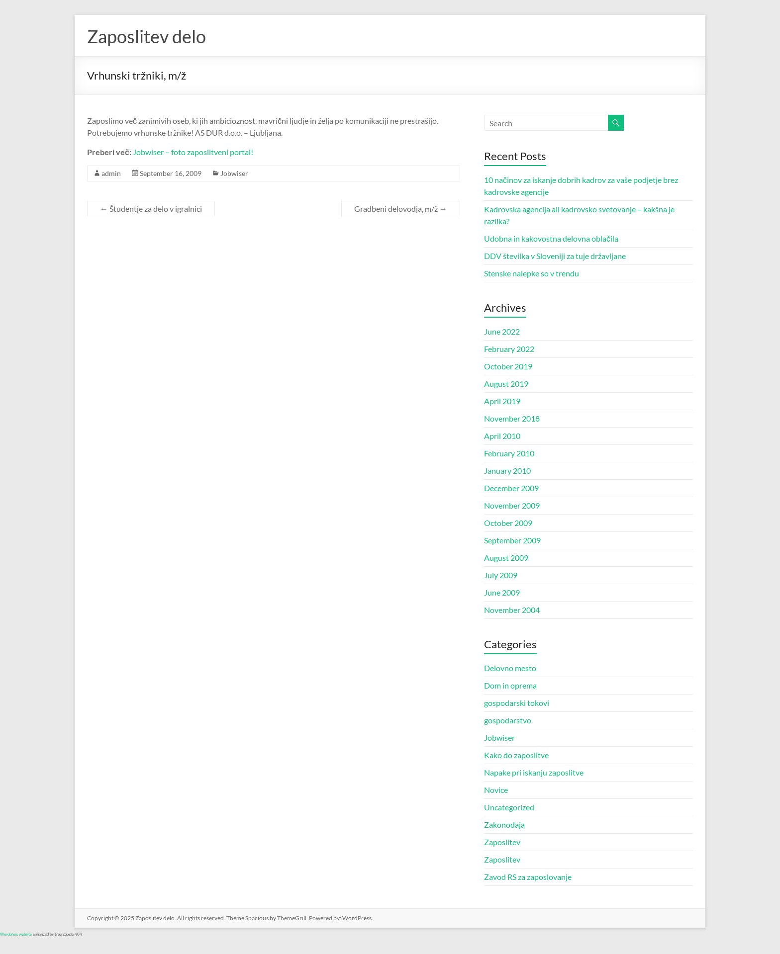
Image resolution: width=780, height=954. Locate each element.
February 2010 (509, 453)
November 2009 (512, 505)
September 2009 (512, 540)
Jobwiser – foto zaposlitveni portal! (193, 152)
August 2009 (506, 557)
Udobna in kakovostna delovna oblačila (551, 238)
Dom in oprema (510, 685)
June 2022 (502, 331)
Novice (496, 789)
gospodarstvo (507, 720)
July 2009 (500, 575)
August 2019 (506, 383)
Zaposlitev (502, 842)
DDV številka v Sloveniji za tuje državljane (555, 255)
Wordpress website (16, 934)
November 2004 (512, 609)
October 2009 (508, 522)
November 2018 (512, 418)
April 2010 (502, 435)
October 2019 (508, 366)
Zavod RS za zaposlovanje (528, 876)
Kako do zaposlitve (516, 755)
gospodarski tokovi (516, 702)
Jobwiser (234, 173)
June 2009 (502, 592)
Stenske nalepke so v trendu (531, 273)
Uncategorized (509, 807)
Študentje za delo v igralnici (151, 208)
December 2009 (511, 488)
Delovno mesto (510, 668)
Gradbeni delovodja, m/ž (400, 208)
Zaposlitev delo (146, 36)
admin (111, 173)
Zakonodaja (504, 824)
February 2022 (509, 348)
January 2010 (507, 470)
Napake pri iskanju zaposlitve (534, 772)
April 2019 (502, 401)
